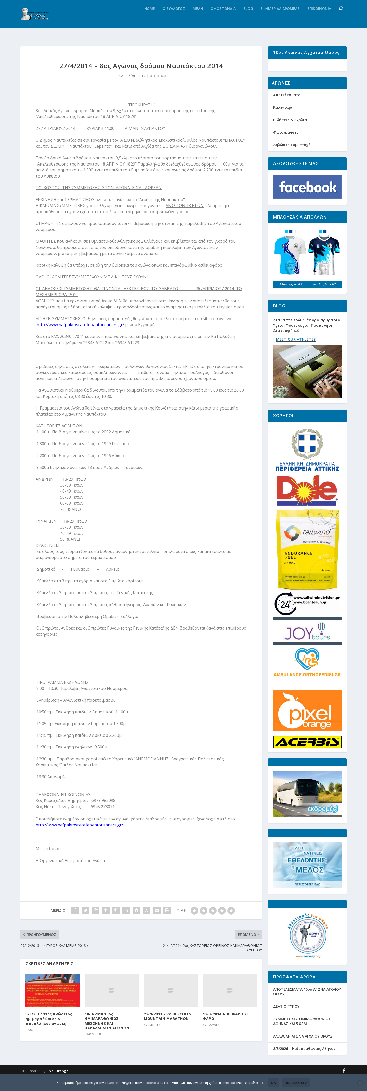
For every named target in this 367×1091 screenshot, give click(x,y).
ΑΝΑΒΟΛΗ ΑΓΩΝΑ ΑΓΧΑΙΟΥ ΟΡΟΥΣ (302, 1050)
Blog (248, 19)
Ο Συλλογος (174, 19)
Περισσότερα (296, 1083)
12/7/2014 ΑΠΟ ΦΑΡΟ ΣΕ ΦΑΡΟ (226, 1018)
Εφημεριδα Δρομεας (280, 19)
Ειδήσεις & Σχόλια (290, 134)
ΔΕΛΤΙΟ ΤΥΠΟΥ (286, 1020)
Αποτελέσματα (287, 108)
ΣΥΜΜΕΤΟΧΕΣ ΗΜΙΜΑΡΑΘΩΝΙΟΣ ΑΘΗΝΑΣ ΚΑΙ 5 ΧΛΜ (302, 1035)
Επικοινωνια (319, 19)
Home (149, 19)
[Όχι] (360, 1082)
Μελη (198, 19)
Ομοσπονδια (223, 19)
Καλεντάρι (283, 121)
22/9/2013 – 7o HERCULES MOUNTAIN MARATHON (167, 1018)
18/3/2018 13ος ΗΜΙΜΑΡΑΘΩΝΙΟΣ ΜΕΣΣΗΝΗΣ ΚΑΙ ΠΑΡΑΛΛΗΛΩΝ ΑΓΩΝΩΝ (107, 1023)
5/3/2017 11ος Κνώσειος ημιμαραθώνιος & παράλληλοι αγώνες (48, 1021)
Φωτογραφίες (285, 146)
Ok (273, 1083)
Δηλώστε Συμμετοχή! (292, 159)
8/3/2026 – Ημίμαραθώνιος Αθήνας (304, 1062)
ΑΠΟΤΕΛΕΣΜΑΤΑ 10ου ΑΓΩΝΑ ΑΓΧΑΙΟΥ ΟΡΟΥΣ (307, 1006)
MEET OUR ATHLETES (296, 353)
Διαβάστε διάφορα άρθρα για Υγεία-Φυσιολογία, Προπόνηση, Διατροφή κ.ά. (306, 339)
